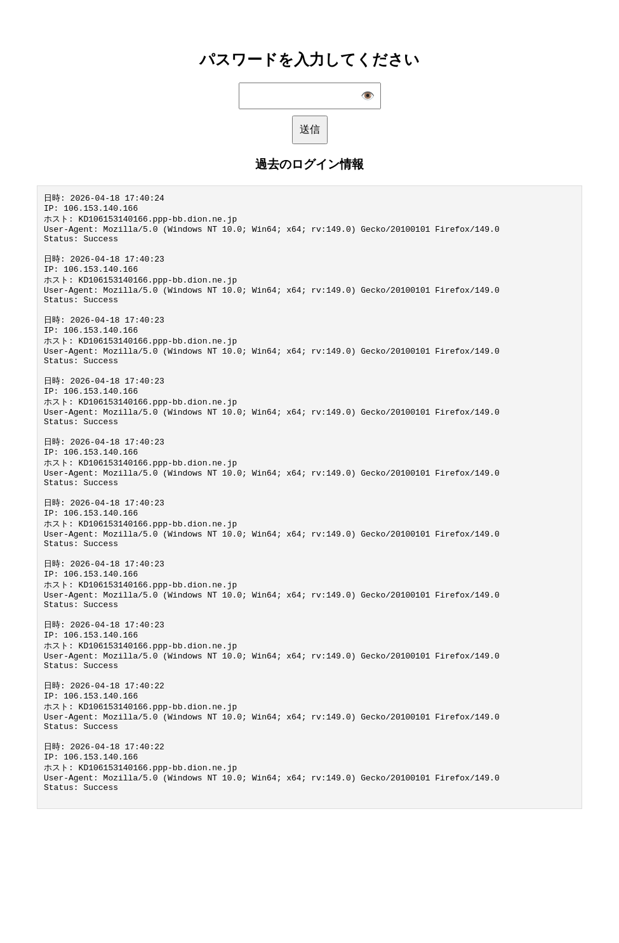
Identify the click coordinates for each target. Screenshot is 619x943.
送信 (310, 129)
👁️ (368, 96)
